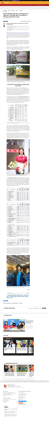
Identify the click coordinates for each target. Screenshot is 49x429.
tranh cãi (21, 303)
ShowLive (11, 0)
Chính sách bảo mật (21, 404)
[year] (41, 308)
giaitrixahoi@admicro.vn (22, 399)
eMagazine (4, 0)
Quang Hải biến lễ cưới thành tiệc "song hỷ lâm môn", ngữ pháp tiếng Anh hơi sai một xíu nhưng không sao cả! (18, 296)
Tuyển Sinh (21, 10)
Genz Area (8, 0)
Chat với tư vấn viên (22, 401)
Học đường (5, 10)
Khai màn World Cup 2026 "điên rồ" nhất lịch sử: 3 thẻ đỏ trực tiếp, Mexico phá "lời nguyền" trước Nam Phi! (22, 374)
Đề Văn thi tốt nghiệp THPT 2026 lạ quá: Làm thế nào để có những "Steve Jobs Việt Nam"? (22, 349)
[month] (37, 308)
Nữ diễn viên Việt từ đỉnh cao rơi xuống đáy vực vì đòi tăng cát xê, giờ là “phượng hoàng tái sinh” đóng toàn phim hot (9, 374)
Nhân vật (13, 10)
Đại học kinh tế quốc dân (7, 303)
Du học (17, 10)
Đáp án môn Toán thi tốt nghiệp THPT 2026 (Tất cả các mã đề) (10, 349)
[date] (34, 308)
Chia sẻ (5, 21)
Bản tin (9, 10)
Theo (18, 293)
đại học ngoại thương (15, 303)
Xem (44, 308)
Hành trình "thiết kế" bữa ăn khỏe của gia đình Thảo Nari (29, 321)
